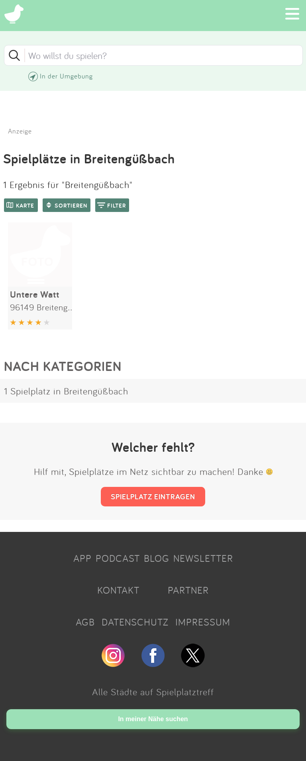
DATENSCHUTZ (135, 622)
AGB (85, 622)
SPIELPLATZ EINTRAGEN (153, 496)
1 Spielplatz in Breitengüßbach (66, 391)
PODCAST (118, 558)
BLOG (156, 558)
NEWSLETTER (203, 558)
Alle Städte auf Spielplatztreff (153, 692)
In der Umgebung (66, 76)
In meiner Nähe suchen (153, 719)
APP (82, 558)
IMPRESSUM (202, 622)
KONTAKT (118, 590)
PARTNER (188, 590)
